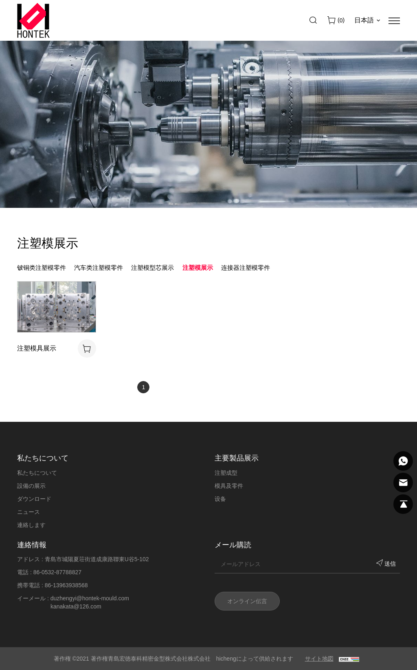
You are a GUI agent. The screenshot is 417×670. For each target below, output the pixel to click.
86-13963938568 (66, 585)
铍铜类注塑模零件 (41, 267)
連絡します (31, 525)
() (340, 20)
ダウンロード (34, 499)
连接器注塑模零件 (245, 267)
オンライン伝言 (247, 601)
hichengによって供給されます (254, 658)
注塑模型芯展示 (152, 267)
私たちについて (37, 472)
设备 (220, 499)
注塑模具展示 (36, 348)
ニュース (28, 512)
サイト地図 (319, 658)
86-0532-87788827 (57, 572)
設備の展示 (31, 486)
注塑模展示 (197, 267)
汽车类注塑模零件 (98, 267)
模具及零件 (229, 486)
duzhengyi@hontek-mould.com (89, 598)
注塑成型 (226, 472)
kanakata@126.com (75, 606)
